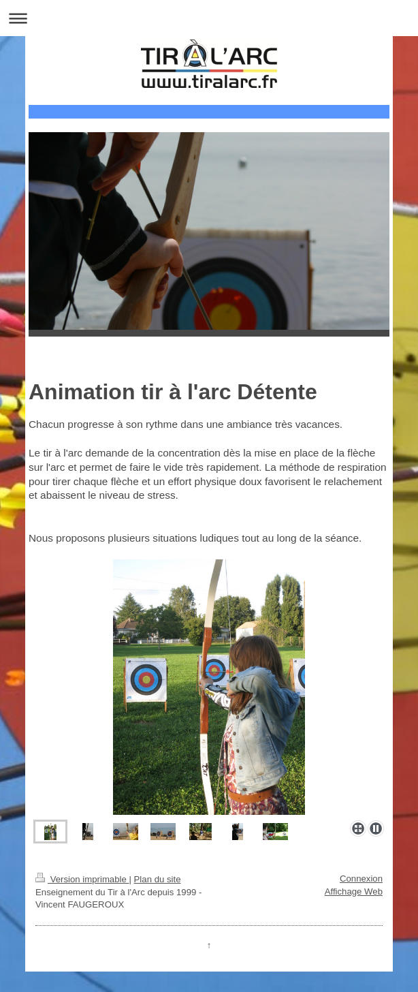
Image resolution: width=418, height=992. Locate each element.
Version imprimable (82, 879)
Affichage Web (354, 891)
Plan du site (157, 879)
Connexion (361, 878)
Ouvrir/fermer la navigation (209, 18)
